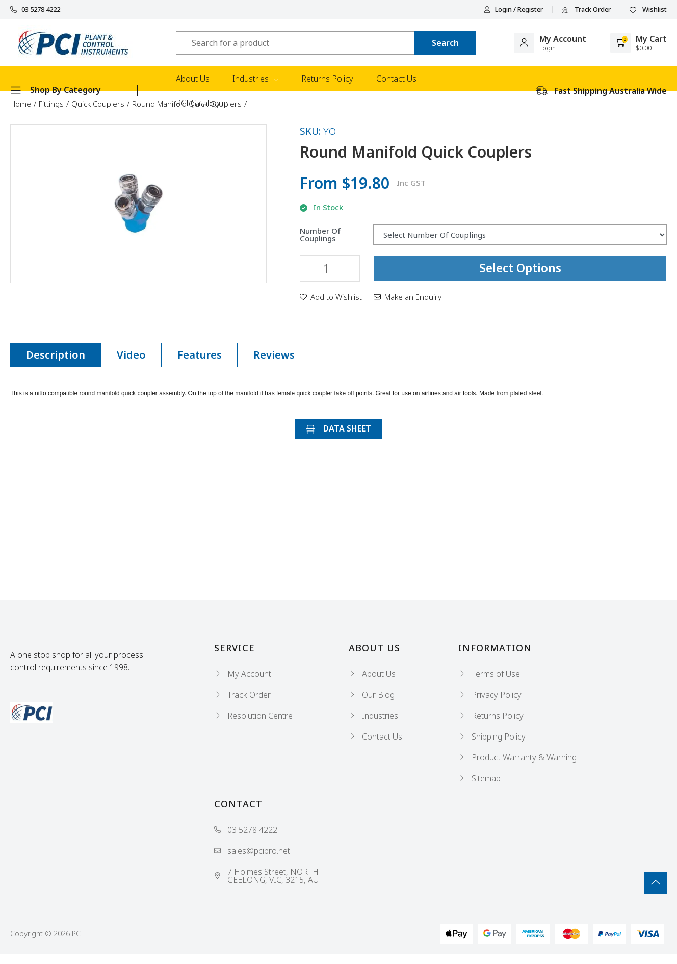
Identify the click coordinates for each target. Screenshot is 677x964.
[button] (331, 297)
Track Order (586, 9)
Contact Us (396, 78)
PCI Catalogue (202, 103)
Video (131, 355)
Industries (255, 78)
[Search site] (445, 43)
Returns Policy (327, 78)
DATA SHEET (338, 428)
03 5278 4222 (35, 9)
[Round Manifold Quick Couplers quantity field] (330, 268)
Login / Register (513, 9)
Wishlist (648, 9)
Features (199, 355)
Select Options (520, 268)
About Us (193, 78)
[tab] (55, 355)
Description (55, 355)
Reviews (274, 355)
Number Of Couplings (320, 234)
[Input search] (295, 43)
